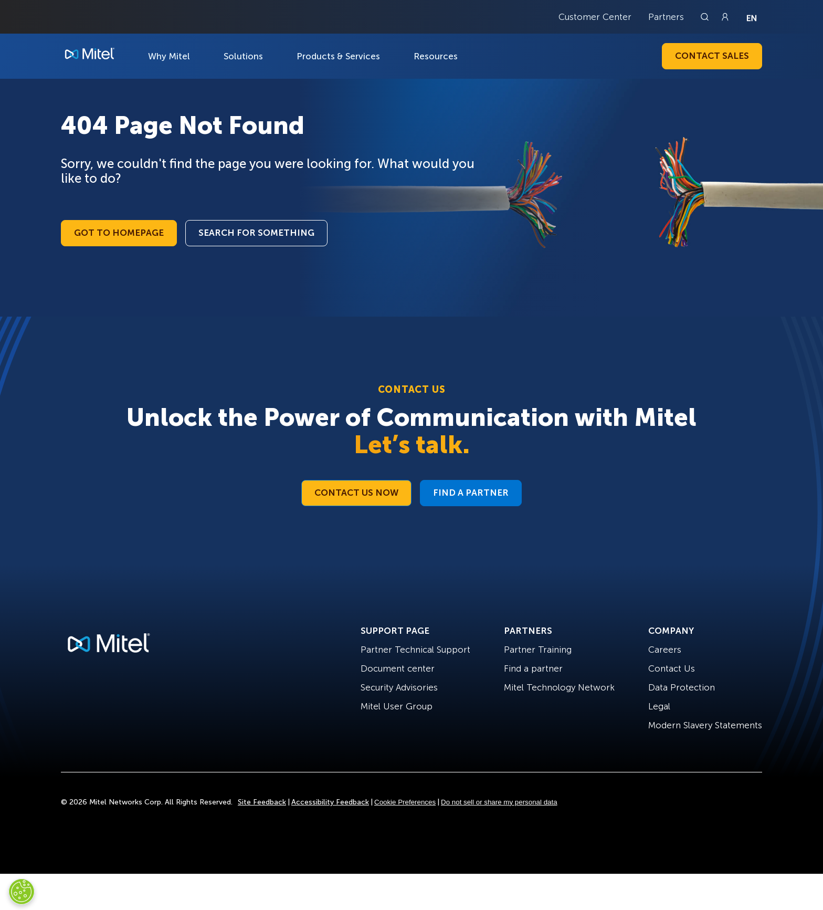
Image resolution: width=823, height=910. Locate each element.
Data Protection (681, 687)
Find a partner (533, 668)
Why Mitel (169, 56)
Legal (659, 706)
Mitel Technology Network (559, 687)
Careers (664, 649)
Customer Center (594, 17)
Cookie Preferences (405, 802)
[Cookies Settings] (21, 891)
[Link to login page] (725, 17)
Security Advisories (399, 687)
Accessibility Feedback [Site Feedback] (330, 802)
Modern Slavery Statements (705, 725)
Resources (436, 56)
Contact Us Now (356, 492)
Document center (398, 668)
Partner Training (538, 649)
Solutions (243, 56)
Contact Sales (712, 55)
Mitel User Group (396, 706)
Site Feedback (262, 802)
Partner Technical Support (415, 649)
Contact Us (671, 668)
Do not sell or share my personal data (499, 802)
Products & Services (338, 56)
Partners (666, 17)
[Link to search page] (706, 17)
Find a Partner (471, 492)
